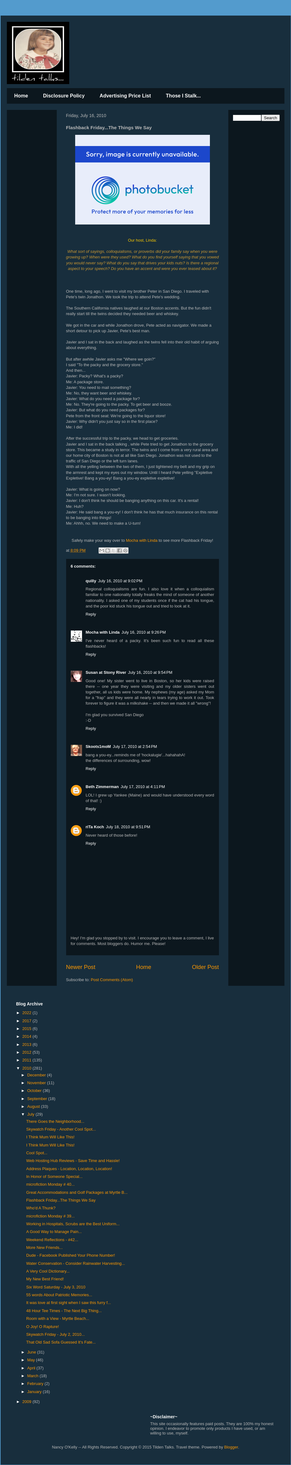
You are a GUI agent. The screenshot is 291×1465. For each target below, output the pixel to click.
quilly (91, 581)
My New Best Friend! (45, 1279)
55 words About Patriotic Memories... (59, 1295)
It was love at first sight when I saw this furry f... (68, 1302)
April (31, 1368)
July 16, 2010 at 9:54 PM (150, 672)
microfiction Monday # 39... (50, 1216)
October (35, 1090)
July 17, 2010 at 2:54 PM (135, 746)
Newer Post (80, 967)
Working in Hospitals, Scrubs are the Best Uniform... (73, 1224)
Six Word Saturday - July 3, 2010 (55, 1287)
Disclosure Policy (64, 95)
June (32, 1352)
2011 (27, 1060)
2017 (27, 1020)
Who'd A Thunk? (41, 1208)
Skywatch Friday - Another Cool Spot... (61, 1129)
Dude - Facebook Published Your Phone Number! (70, 1255)
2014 (27, 1036)
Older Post (205, 967)
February (36, 1383)
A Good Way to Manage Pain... (54, 1231)
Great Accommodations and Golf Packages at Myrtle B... (77, 1192)
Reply (91, 614)
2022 (27, 1012)
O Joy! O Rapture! (42, 1326)
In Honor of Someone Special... (54, 1176)
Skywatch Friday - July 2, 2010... (55, 1334)
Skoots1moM (98, 746)
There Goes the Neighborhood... (55, 1121)
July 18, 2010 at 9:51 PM (128, 827)
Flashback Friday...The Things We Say (61, 1200)
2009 (27, 1401)
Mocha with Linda (142, 540)
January (35, 1391)
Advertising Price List (125, 95)
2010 (27, 1068)
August (34, 1106)
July (31, 1114)
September (37, 1098)
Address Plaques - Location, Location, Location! (69, 1168)
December (37, 1075)
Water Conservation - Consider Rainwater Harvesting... (75, 1263)
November (37, 1082)
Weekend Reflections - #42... (52, 1239)
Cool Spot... (36, 1153)
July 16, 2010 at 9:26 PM (144, 632)
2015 (27, 1028)
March (33, 1375)
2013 (27, 1044)
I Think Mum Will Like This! (50, 1137)
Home (21, 95)
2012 (27, 1052)
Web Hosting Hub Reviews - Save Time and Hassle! (73, 1160)
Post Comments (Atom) (112, 979)
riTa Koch (95, 827)
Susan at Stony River (106, 672)
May (31, 1360)
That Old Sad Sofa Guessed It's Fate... (61, 1342)
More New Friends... (44, 1247)
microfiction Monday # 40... (50, 1184)
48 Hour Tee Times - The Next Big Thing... (64, 1310)
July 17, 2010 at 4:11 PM (143, 786)
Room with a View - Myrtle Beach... (57, 1318)
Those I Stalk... (183, 95)
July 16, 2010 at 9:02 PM (120, 581)
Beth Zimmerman (102, 786)
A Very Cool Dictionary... (48, 1271)
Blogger (231, 1447)
